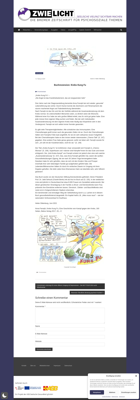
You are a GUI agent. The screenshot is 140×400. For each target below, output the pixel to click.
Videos (63, 30)
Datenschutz (115, 396)
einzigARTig (72, 30)
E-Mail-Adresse (41, 334)
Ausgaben (54, 30)
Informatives (39, 73)
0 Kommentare (40, 91)
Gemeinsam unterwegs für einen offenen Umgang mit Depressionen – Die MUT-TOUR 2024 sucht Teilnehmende (67, 286)
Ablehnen (112, 392)
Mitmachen (98, 30)
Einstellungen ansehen (128, 392)
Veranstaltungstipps (41, 30)
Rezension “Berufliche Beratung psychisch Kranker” (86, 292)
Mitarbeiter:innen (45, 365)
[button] (136, 376)
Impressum (122, 396)
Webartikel (26, 30)
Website (38, 341)
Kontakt (24, 365)
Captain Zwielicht (85, 30)
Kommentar (40, 306)
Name (37, 326)
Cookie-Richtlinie (106, 396)
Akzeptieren (97, 392)
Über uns (33, 365)
